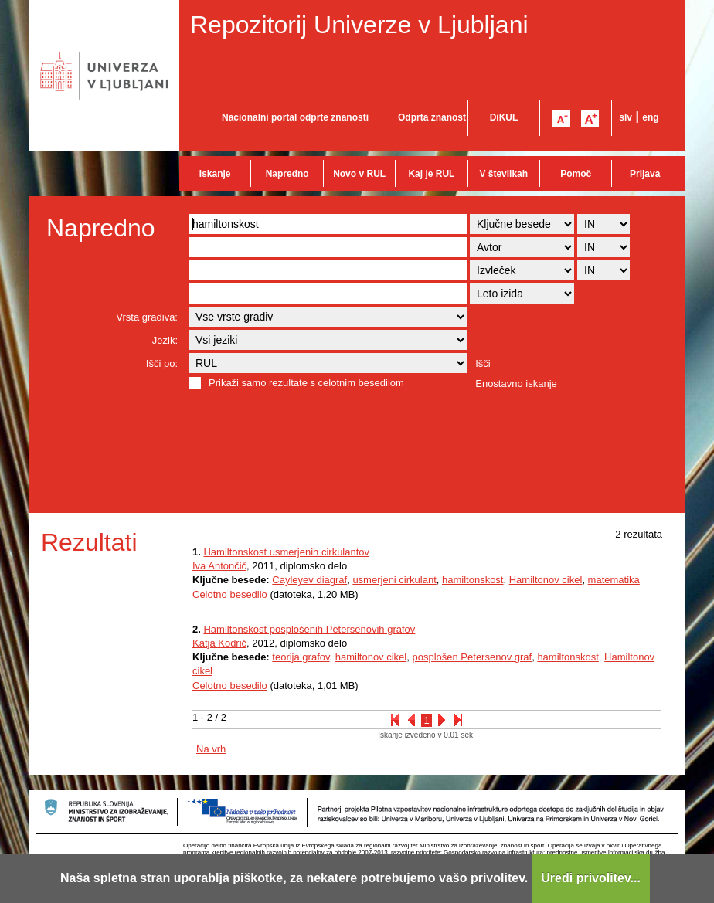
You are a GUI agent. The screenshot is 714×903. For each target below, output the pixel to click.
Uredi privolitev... (591, 877)
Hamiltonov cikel (546, 580)
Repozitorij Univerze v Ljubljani (359, 25)
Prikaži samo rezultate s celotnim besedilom (306, 383)
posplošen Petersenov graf (472, 657)
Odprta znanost (432, 117)
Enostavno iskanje (516, 383)
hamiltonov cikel (371, 657)
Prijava (645, 173)
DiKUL (504, 117)
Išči (483, 363)
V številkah (503, 173)
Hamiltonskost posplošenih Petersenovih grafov (309, 629)
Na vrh (211, 749)
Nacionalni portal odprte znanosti (295, 117)
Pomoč (575, 173)
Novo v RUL (359, 173)
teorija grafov (300, 657)
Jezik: (165, 340)
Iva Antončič (219, 566)
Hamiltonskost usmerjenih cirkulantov (286, 552)
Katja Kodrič (219, 643)
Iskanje (215, 173)
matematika (614, 580)
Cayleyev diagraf (309, 580)
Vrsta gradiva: (147, 317)
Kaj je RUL (431, 173)
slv (625, 117)
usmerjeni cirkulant (394, 580)
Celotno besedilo (229, 594)
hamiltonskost (472, 580)
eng (650, 117)
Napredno (287, 173)
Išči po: (162, 363)
